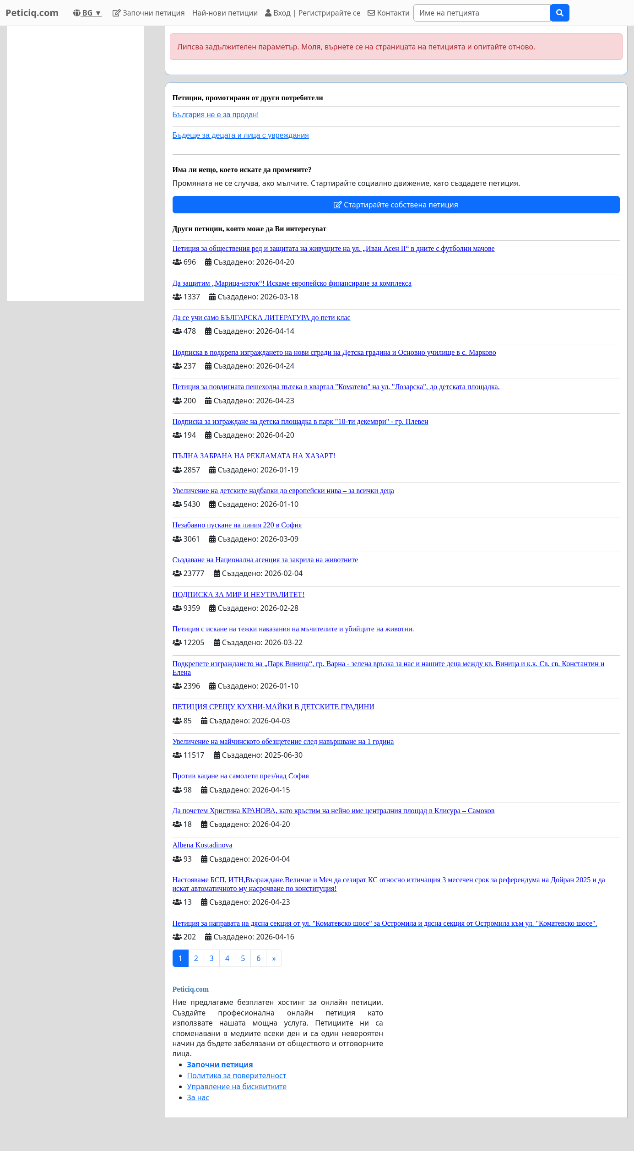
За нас (198, 1097)
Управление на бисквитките (237, 1086)
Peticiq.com (32, 12)
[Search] (482, 13)
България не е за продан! (216, 115)
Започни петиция (148, 13)
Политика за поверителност (237, 1075)
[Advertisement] (75, 163)
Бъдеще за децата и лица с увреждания (241, 135)
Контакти (388, 13)
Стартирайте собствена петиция (396, 205)
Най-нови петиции (225, 13)
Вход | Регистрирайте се (312, 13)
